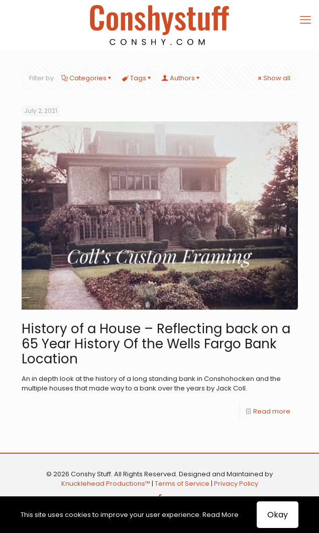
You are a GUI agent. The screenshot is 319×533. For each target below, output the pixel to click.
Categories (87, 78)
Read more (271, 411)
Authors (181, 78)
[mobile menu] (305, 20)
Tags (137, 78)
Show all (273, 78)
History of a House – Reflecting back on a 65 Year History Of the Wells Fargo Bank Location (156, 344)
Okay (277, 514)
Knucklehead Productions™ (105, 483)
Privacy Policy (236, 483)
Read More (220, 514)
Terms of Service (182, 483)
